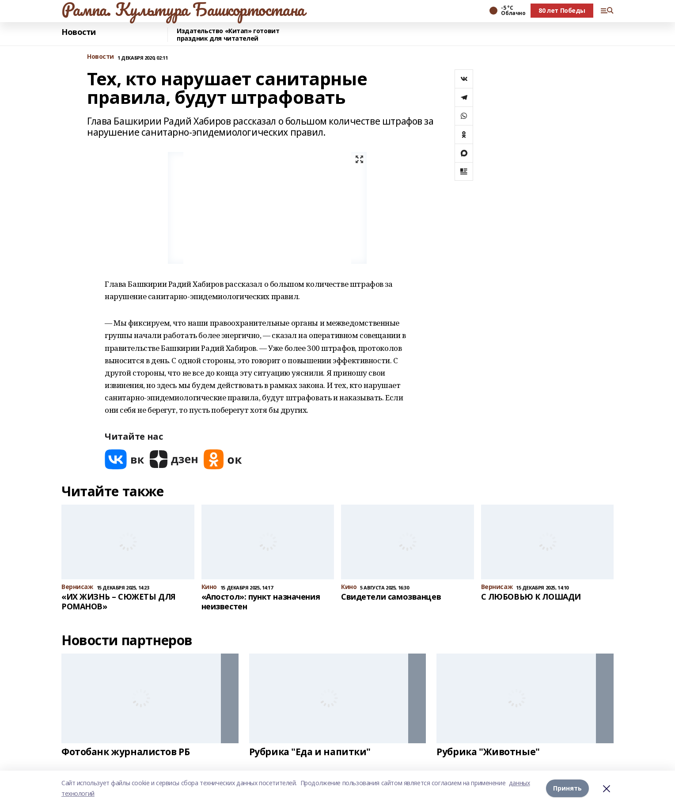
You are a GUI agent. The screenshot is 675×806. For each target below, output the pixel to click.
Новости (78, 32)
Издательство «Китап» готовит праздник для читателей (228, 34)
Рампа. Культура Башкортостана (183, 9)
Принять (567, 788)
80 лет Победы (561, 10)
